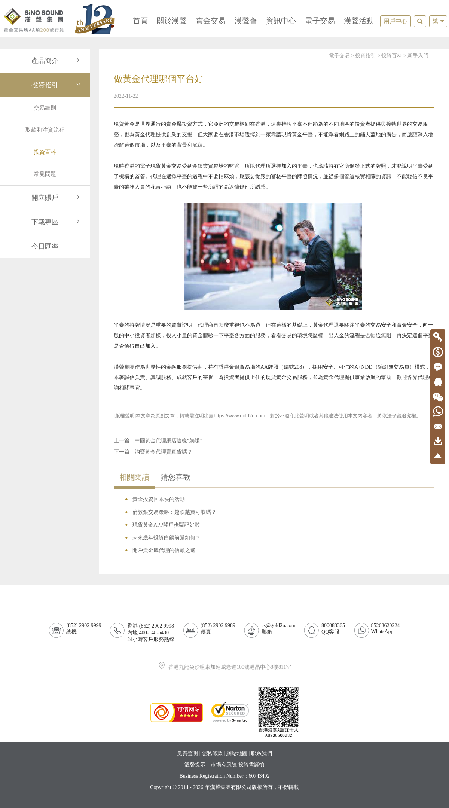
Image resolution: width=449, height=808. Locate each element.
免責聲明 (187, 753)
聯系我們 (261, 753)
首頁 (140, 20)
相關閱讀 (134, 477)
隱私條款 (212, 753)
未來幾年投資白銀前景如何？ (166, 537)
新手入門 (417, 55)
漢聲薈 (246, 20)
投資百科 (391, 55)
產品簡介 (56, 60)
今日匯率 (44, 246)
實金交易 (211, 20)
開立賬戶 (56, 197)
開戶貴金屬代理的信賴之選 (163, 550)
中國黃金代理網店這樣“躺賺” (168, 440)
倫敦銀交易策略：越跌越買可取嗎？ (174, 512)
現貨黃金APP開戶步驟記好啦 (166, 525)
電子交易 (320, 20)
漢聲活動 (359, 20)
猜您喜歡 (175, 477)
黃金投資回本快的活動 (158, 499)
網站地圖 (236, 753)
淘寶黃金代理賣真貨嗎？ (163, 452)
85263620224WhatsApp (385, 628)
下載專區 (56, 222)
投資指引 (56, 85)
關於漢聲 (172, 20)
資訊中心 (281, 20)
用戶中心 (395, 21)
